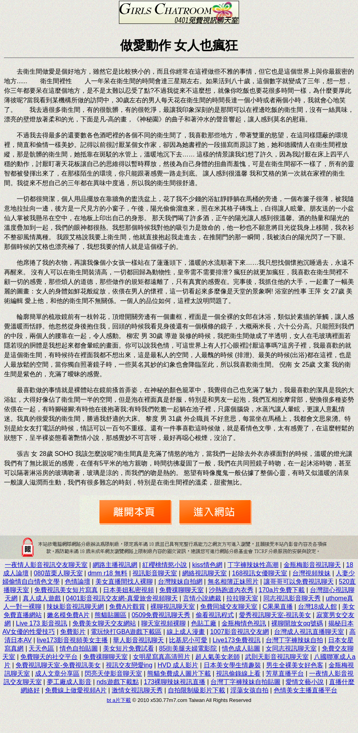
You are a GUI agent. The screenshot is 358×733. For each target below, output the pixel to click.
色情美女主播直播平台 (305, 690)
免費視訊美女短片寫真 (66, 589)
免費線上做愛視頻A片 (76, 690)
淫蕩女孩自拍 (249, 690)
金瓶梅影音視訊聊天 (312, 564)
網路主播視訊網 (115, 564)
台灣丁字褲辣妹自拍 (294, 640)
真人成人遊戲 (42, 598)
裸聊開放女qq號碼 (297, 623)
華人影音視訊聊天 (138, 640)
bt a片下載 (119, 700)
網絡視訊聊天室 (204, 573)
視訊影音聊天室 (154, 573)
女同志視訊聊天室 (291, 648)
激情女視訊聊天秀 (137, 690)
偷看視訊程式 (215, 615)
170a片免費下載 (282, 589)
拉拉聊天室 (242, 598)
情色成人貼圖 (241, 648)
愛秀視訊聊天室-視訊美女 (275, 615)
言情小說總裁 (202, 598)
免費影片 (73, 631)
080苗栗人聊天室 (58, 573)
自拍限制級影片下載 (196, 690)
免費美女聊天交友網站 (104, 623)
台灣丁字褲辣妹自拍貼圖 (245, 681)
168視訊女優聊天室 (259, 573)
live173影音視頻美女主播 (72, 640)
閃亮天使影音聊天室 (113, 673)
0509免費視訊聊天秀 (161, 615)
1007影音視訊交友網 (239, 631)
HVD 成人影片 (178, 665)
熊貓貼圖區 (110, 615)
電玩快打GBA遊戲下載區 (126, 631)
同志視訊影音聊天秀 (292, 598)
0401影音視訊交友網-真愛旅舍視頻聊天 (122, 598)
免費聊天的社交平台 (49, 656)
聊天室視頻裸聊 (163, 623)
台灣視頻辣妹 (311, 573)
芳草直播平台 (285, 673)
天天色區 (41, 648)
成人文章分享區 (57, 673)
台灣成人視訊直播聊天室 (309, 631)
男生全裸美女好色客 (294, 665)
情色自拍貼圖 (79, 648)
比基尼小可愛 (188, 640)
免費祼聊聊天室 (181, 589)
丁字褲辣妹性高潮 (253, 564)
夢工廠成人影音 (69, 681)
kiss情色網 (207, 564)
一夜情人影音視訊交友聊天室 (46, 564)
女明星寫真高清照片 (161, 656)
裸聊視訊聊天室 (172, 606)
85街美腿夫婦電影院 (188, 648)
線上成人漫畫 (186, 631)
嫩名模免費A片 (68, 615)
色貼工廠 (203, 623)
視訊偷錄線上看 (238, 673)
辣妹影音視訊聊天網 (75, 606)
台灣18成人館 (317, 606)
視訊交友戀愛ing (129, 665)
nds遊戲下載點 (118, 681)
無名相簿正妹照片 (233, 581)
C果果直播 (278, 606)
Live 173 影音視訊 (41, 623)
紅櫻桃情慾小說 (164, 564)
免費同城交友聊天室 (228, 606)
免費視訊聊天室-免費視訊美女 (58, 665)
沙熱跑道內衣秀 (231, 589)
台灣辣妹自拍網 (180, 581)
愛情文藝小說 (305, 681)
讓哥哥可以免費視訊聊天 (299, 581)
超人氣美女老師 (217, 656)
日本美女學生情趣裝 (232, 665)
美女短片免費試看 (128, 648)
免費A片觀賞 (127, 606)
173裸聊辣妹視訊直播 (175, 681)
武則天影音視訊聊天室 (277, 656)
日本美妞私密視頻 (128, 589)
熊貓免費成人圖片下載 (179, 673)
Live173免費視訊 (236, 640)
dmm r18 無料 (108, 573)
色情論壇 (77, 581)
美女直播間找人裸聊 (124, 581)
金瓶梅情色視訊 (244, 623)
